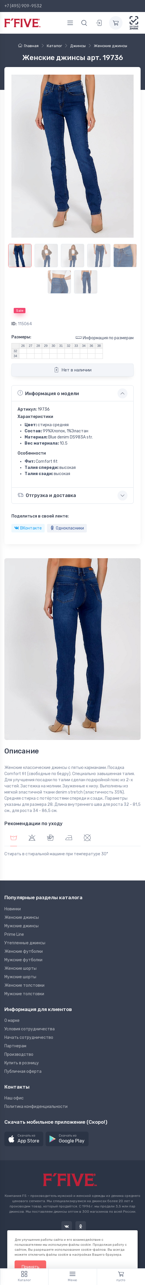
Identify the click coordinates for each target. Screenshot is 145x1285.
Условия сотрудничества (29, 1029)
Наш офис (14, 1098)
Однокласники (67, 528)
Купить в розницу (21, 1062)
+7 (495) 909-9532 (23, 6)
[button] (23, 1139)
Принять (30, 1266)
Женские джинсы (21, 917)
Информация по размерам (105, 337)
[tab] (32, 838)
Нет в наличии (73, 369)
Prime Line (14, 934)
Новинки (12, 909)
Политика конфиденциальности (36, 1106)
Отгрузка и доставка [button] (47, 495)
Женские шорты (20, 968)
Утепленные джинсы (24, 942)
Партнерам (15, 1046)
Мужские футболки (23, 959)
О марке (12, 1020)
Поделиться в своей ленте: (40, 516)
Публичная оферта (23, 1071)
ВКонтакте (28, 528)
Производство (18, 1054)
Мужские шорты (20, 976)
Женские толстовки (24, 985)
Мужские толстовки (24, 993)
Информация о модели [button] (48, 393)
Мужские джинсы (21, 926)
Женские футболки (23, 951)
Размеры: (21, 337)
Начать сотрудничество (28, 1037)
